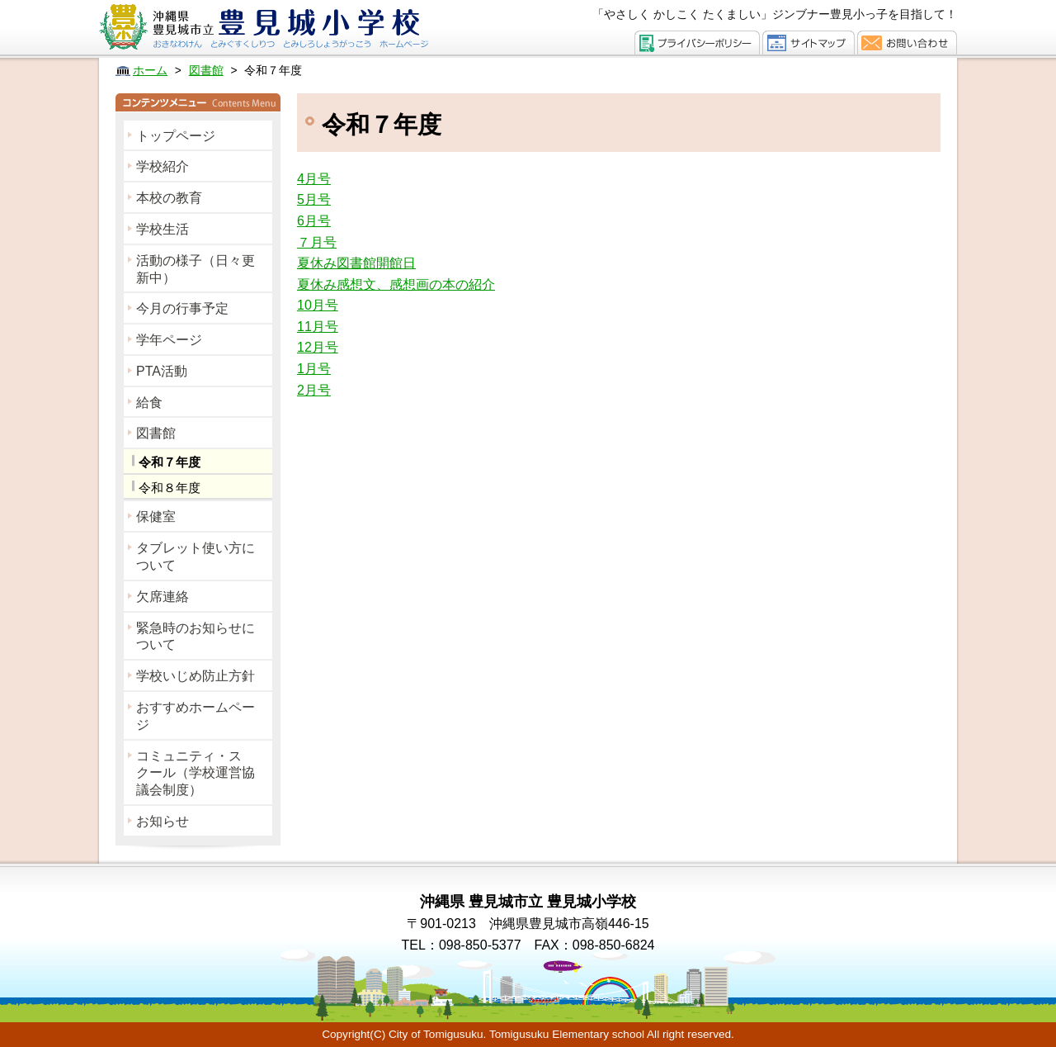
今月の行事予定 (182, 308)
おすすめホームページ (195, 716)
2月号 (314, 390)
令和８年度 (169, 488)
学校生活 (162, 229)
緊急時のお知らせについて (195, 636)
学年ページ (169, 340)
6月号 (314, 221)
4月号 (314, 179)
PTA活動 (161, 371)
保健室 (156, 516)
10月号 (317, 305)
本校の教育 (169, 198)
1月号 (314, 369)
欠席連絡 (162, 597)
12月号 (317, 347)
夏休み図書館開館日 (356, 263)
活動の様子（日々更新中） (195, 269)
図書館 (156, 433)
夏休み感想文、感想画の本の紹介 (396, 284)
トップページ (175, 136)
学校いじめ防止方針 (195, 676)
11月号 (317, 327)
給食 (149, 403)
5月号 (314, 199)
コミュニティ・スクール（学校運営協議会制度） (195, 773)
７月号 (317, 242)
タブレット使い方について (195, 556)
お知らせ (162, 821)
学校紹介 (162, 166)
